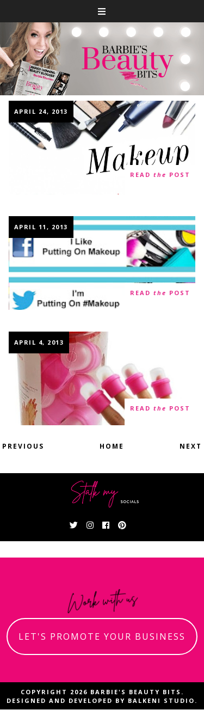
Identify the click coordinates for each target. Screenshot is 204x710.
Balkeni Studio (161, 700)
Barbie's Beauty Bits (135, 692)
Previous (23, 446)
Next (191, 446)
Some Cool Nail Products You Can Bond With (102, 379)
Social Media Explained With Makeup (102, 264)
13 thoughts (41, 180)
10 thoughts (41, 413)
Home (112, 446)
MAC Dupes (102, 147)
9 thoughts (39, 297)
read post (160, 175)
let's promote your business (102, 636)
